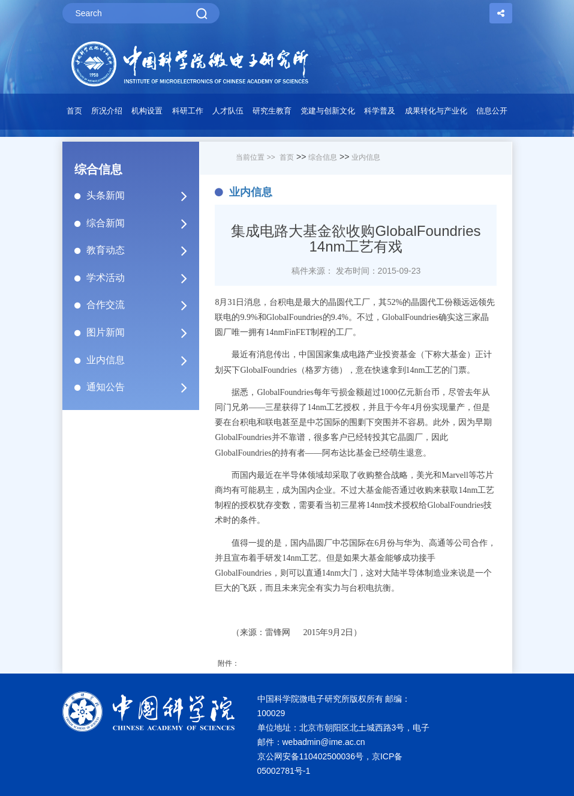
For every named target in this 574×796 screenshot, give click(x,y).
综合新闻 (142, 223)
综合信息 (322, 157)
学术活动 (142, 278)
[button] (147, 114)
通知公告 (142, 387)
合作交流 (142, 305)
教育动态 (142, 250)
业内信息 (142, 360)
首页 (74, 110)
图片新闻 (142, 332)
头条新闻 (142, 196)
